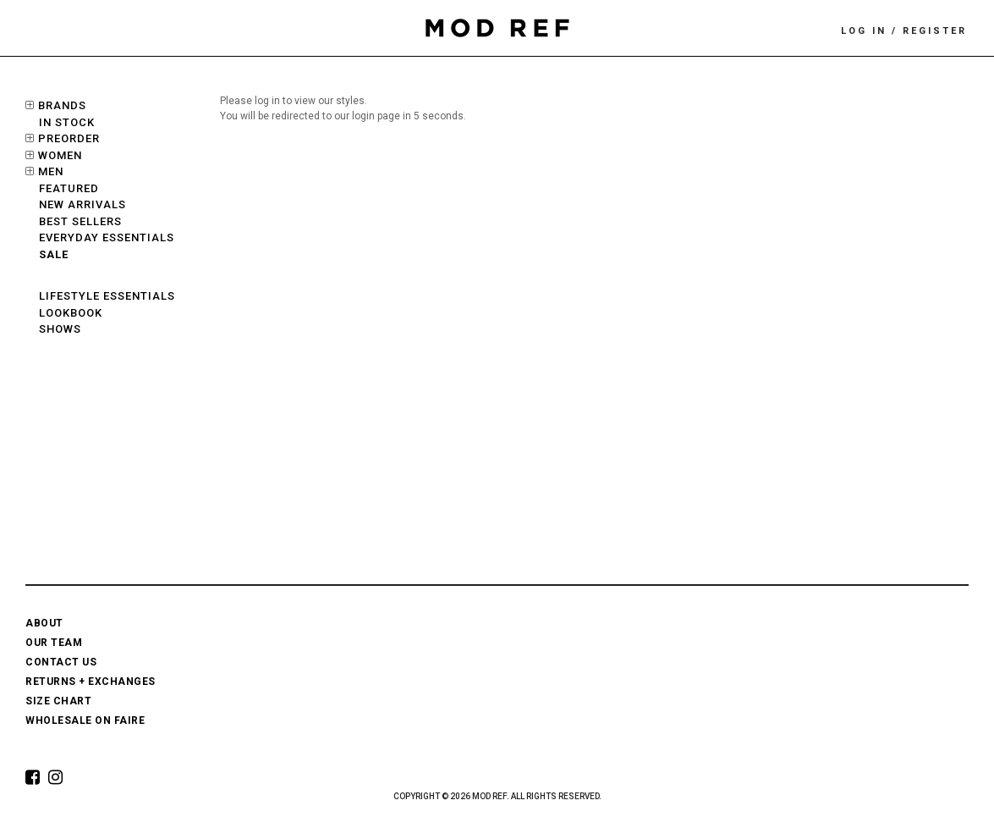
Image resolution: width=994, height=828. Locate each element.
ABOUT (44, 623)
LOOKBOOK (70, 312)
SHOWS (60, 329)
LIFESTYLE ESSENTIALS (107, 296)
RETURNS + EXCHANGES (90, 681)
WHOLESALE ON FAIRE (85, 720)
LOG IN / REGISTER (904, 30)
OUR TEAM (53, 643)
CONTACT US (60, 662)
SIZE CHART (58, 701)
